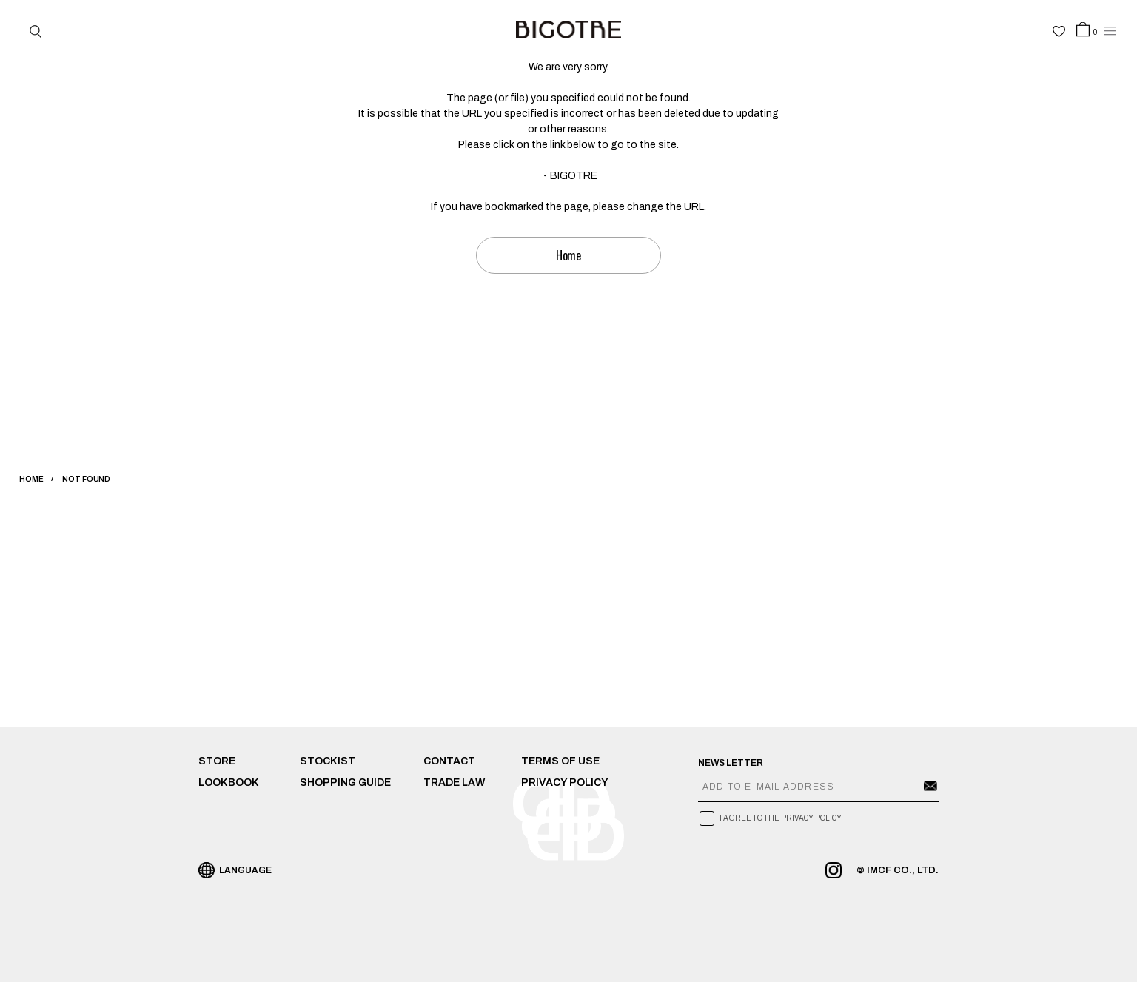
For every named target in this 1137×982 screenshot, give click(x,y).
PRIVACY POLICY (564, 782)
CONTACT (449, 761)
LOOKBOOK (228, 782)
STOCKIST (327, 761)
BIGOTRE (573, 175)
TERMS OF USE (560, 761)
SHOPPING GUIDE (345, 782)
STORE (216, 761)
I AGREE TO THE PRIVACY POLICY (781, 818)
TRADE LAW (454, 782)
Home (569, 255)
